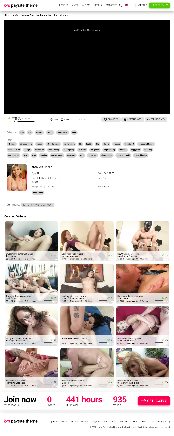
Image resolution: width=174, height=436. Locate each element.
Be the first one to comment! (38, 205)
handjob (43, 155)
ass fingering (69, 150)
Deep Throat (62, 132)
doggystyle (135, 150)
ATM (25, 155)
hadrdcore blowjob (146, 144)
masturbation (69, 144)
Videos (75, 5)
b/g (97, 144)
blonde (39, 144)
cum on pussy (57, 155)
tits (80, 144)
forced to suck (14, 150)
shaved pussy (106, 155)
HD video (11, 144)
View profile (38, 193)
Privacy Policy (163, 421)
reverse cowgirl (123, 155)
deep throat (129, 144)
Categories (111, 5)
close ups (93, 155)
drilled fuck (39, 150)
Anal (22, 132)
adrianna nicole (26, 144)
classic (106, 144)
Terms (134, 421)
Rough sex (95, 150)
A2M (34, 155)
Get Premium (161, 5)
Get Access (157, 401)
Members (142, 5)
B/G (29, 132)
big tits (89, 144)
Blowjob (39, 132)
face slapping (54, 150)
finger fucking (109, 150)
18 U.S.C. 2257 (147, 421)
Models (98, 5)
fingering (148, 150)
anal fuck (122, 150)
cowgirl (27, 150)
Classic (50, 132)
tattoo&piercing (53, 144)
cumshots (71, 155)
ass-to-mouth (13, 155)
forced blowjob (140, 155)
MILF (74, 132)
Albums (86, 5)
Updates (63, 5)
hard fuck (82, 150)
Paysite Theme (21, 5)
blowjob (117, 144)
